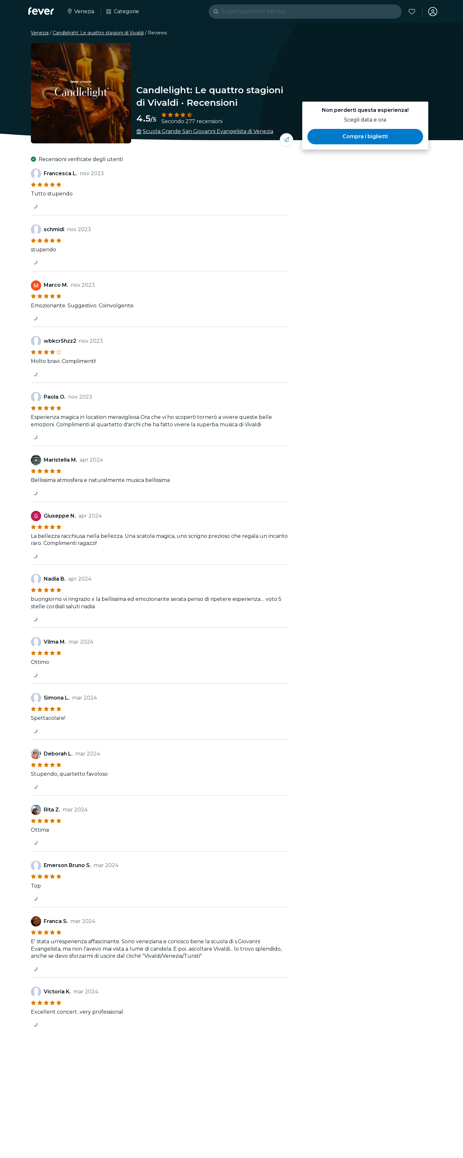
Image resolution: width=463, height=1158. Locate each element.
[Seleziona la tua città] (80, 11)
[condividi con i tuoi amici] (286, 140)
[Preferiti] (411, 11)
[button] (365, 136)
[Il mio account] (432, 11)
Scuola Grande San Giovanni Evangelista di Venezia (208, 131)
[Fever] (41, 10)
